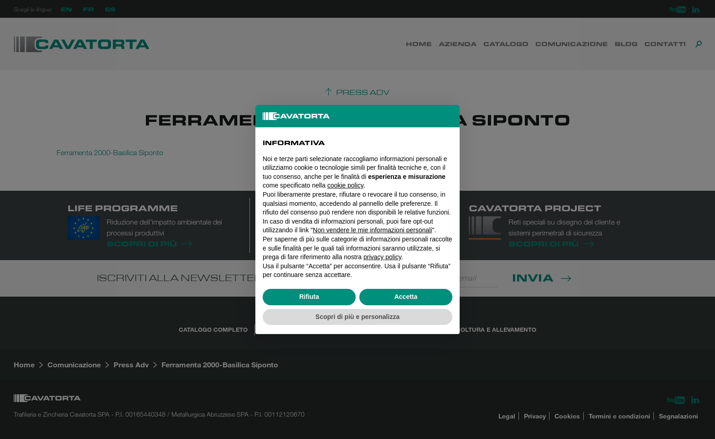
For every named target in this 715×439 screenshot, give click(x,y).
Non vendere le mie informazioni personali (372, 230)
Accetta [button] (406, 296)
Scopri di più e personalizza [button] (357, 316)
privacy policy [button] (382, 257)
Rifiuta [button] (309, 296)
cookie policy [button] (345, 185)
